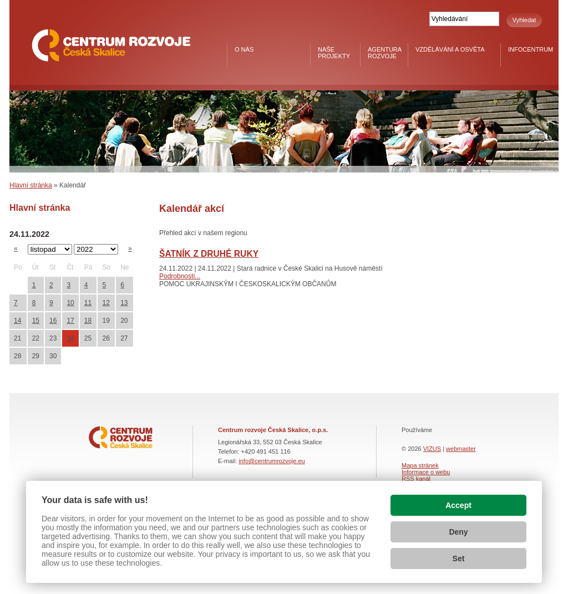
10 (70, 303)
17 (70, 320)
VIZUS (432, 448)
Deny (458, 531)
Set (459, 558)
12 (105, 303)
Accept (458, 505)
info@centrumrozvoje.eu (272, 461)
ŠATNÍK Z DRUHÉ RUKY (208, 253)
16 (53, 320)
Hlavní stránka (30, 185)
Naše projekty (334, 52)
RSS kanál (416, 478)
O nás (244, 49)
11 (88, 303)
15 (35, 320)
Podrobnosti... (179, 276)
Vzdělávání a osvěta (450, 49)
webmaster (461, 448)
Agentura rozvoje (385, 52)
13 (124, 303)
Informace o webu (426, 472)
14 (17, 320)
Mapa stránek (420, 465)
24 (70, 338)
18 (88, 320)
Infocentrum (530, 49)
